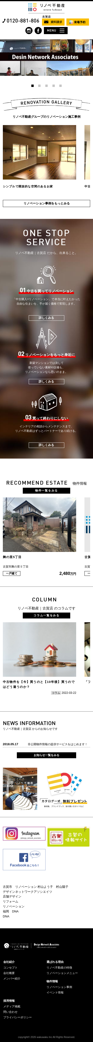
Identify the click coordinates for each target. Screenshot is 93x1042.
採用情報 (9, 1000)
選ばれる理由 (55, 962)
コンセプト (10, 967)
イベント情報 (55, 992)
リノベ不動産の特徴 (59, 967)
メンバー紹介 (11, 978)
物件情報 (52, 981)
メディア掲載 (11, 1006)
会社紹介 (9, 962)
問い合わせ (10, 1011)
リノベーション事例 (59, 987)
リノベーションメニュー (62, 973)
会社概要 (9, 973)
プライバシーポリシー (17, 1017)
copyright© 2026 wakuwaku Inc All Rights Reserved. (46, 1037)
